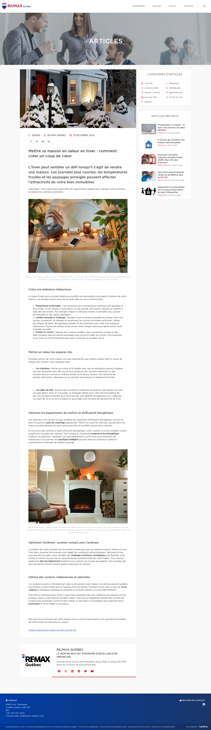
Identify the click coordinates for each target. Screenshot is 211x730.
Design (34, 135)
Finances (172, 83)
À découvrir (149, 88)
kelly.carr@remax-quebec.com (29, 716)
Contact (189, 6)
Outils (172, 6)
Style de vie (174, 97)
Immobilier (173, 88)
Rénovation (174, 93)
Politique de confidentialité (113, 727)
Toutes (146, 83)
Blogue (157, 6)
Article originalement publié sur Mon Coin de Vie (52, 630)
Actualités (149, 97)
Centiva (202, 727)
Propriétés (139, 6)
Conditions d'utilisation (139, 727)
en (204, 6)
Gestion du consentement (163, 727)
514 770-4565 (18, 713)
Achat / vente (150, 93)
